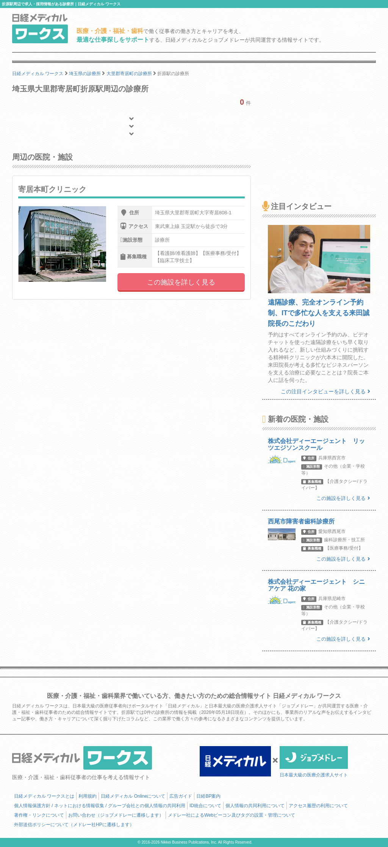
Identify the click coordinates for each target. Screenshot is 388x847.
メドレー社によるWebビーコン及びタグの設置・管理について (231, 815)
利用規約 (87, 796)
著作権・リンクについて (39, 815)
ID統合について (205, 805)
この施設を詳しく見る (181, 282)
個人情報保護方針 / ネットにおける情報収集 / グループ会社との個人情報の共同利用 (99, 805)
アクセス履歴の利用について (318, 805)
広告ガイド (180, 796)
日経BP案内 (208, 796)
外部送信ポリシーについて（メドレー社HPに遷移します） (74, 824)
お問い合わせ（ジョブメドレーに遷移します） (116, 815)
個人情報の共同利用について (255, 805)
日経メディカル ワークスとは (44, 796)
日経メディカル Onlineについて (133, 796)
